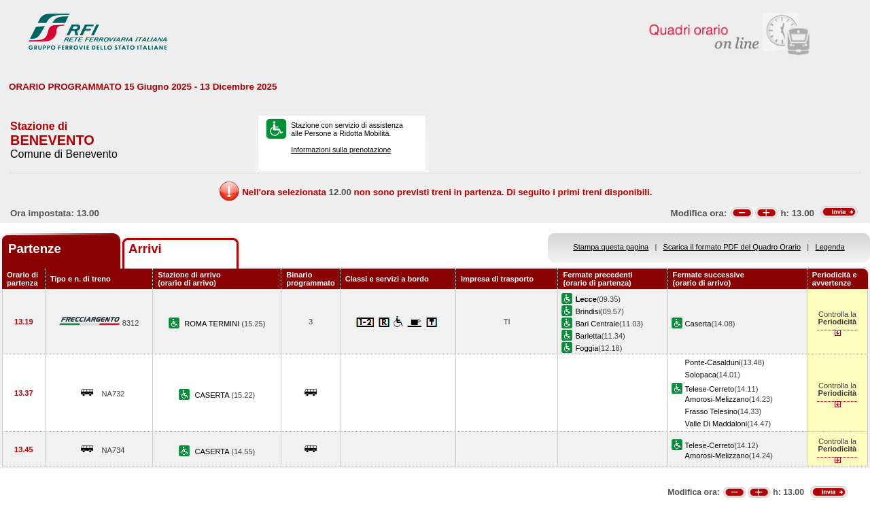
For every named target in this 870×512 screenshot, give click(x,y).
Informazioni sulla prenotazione (341, 150)
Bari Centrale (597, 324)
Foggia (586, 348)
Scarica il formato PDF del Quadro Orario (732, 247)
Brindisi (587, 311)
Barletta (588, 336)
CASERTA (212, 395)
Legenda (830, 247)
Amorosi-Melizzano (717, 399)
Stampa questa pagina (610, 247)
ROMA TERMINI (212, 324)
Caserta (698, 324)
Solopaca (700, 375)
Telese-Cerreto (710, 389)
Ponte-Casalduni (713, 362)
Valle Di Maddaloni (716, 424)
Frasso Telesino (711, 411)
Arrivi (145, 248)
